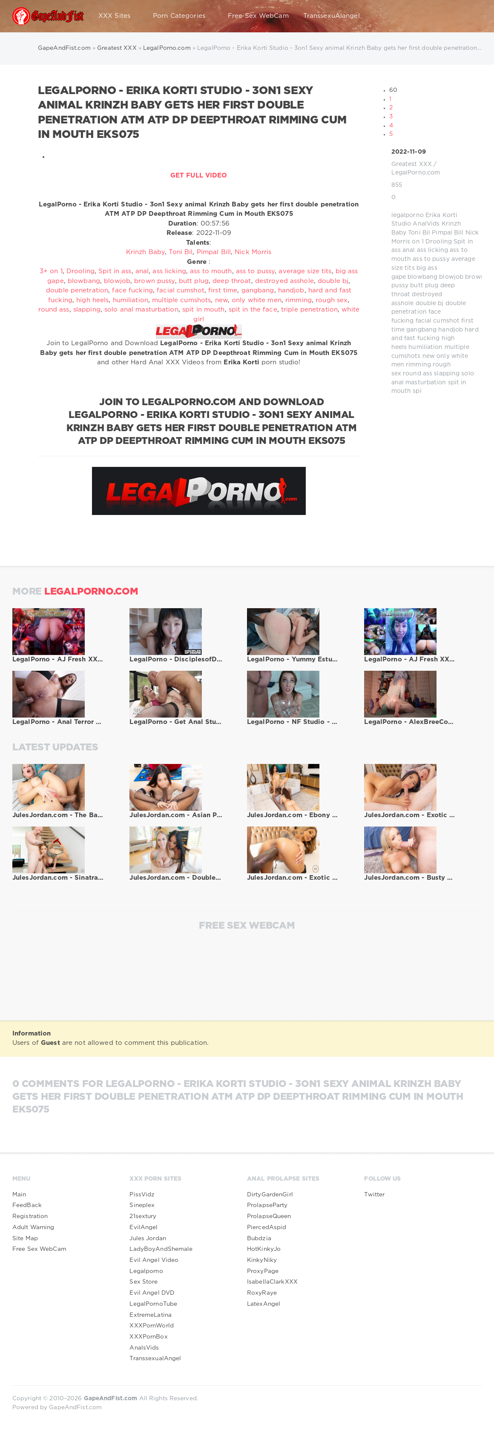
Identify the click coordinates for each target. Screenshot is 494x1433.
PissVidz (142, 1194)
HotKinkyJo (264, 1249)
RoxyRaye (262, 1293)
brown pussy (154, 281)
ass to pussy (431, 259)
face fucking (132, 290)
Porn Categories (183, 16)
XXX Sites (118, 16)
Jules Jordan (147, 1238)
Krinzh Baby (145, 252)
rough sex (332, 300)
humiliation (425, 347)
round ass (417, 373)
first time (222, 290)
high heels (92, 300)
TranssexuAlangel (331, 16)
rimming (418, 364)
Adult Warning (33, 1227)
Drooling (438, 241)
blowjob (451, 277)
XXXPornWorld (151, 1325)
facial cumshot (438, 320)
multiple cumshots (181, 300)
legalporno (407, 215)
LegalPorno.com (415, 172)
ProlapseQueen (269, 1216)
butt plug (424, 285)
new (428, 356)
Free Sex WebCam (258, 16)
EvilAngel (143, 1227)
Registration (30, 1216)
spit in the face (253, 309)
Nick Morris (253, 252)
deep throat (232, 281)
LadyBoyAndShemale (160, 1249)
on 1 (417, 241)
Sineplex (142, 1205)
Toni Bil (419, 232)
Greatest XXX (411, 164)
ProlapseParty (267, 1205)
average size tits (305, 271)
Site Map (25, 1238)
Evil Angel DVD (152, 1293)
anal (408, 250)
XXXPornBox (148, 1336)
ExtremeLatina (150, 1315)
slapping (447, 373)
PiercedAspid (266, 1227)
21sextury (142, 1216)
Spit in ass (114, 271)
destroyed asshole (284, 281)
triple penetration (309, 309)
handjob (450, 329)
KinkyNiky (262, 1260)
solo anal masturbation (141, 309)
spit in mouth (203, 309)
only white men (256, 300)
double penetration (77, 290)
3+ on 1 (51, 271)
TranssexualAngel (155, 1358)
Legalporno (146, 1271)
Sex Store (143, 1281)
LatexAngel (263, 1304)
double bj (430, 303)
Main (19, 1194)
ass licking (432, 250)
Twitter (374, 1194)
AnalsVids (144, 1347)
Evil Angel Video (153, 1260)
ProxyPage (263, 1271)
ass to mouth (211, 271)
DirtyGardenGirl (270, 1194)
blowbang (422, 277)
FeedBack (27, 1205)
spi (417, 391)
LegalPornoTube (153, 1304)
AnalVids (426, 223)
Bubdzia (259, 1238)
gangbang (421, 329)
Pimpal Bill (447, 232)
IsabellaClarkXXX (272, 1281)
